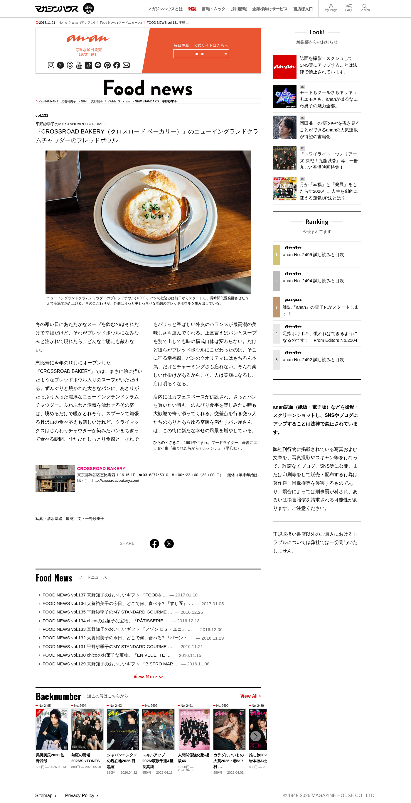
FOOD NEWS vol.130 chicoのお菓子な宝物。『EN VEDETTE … (122, 655)
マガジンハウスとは (165, 9)
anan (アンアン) (83, 22)
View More (148, 677)
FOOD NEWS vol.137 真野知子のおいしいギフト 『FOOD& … (120, 594)
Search (365, 5)
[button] (255, 736)
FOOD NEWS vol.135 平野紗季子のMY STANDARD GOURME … (123, 612)
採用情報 (239, 9)
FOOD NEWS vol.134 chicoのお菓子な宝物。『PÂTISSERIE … (121, 620)
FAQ (348, 5)
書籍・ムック (213, 9)
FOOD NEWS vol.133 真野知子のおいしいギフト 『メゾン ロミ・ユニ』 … (133, 629)
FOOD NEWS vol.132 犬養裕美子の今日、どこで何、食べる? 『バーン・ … (133, 637)
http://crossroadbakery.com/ (115, 481)
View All (250, 696)
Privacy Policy (80, 795)
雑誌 (192, 9)
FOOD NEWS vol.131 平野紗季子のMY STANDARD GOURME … (123, 646)
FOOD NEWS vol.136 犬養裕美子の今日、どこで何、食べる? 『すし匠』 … (133, 603)
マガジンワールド (64, 8)
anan (211, 54)
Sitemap (44, 795)
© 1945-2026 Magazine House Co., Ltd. (329, 795)
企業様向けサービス (269, 9)
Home (62, 22)
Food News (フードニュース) (121, 22)
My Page (330, 5)
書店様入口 (303, 9)
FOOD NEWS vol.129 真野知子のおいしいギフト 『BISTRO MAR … (126, 663)
